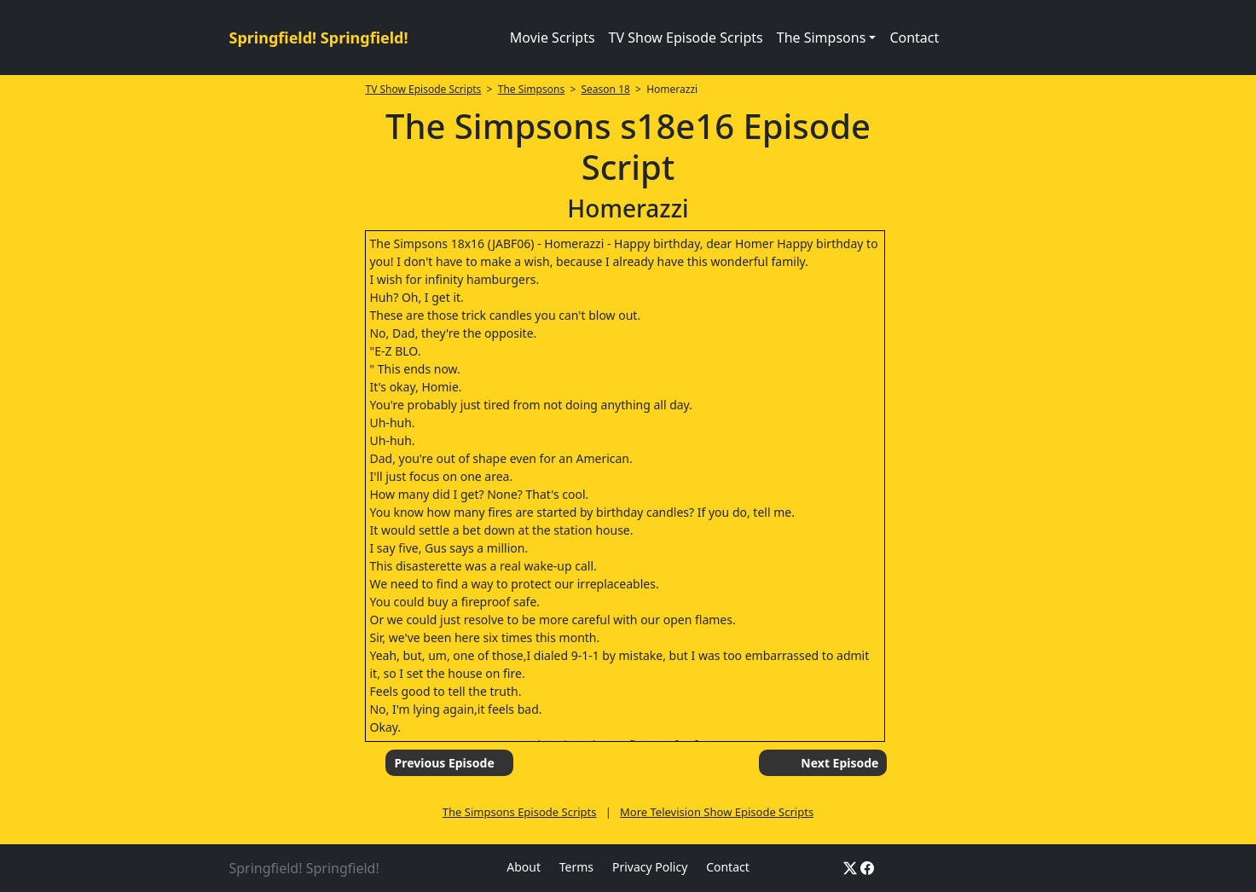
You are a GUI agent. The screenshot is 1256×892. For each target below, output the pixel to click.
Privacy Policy (649, 867)
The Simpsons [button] (821, 37)
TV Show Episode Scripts (686, 37)
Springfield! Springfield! (318, 37)
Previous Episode (444, 763)
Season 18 (606, 89)
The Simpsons (531, 89)
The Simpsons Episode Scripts (520, 812)
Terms (576, 867)
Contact (914, 37)
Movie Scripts (552, 37)
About (523, 867)
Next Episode (839, 763)
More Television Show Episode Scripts (716, 812)
